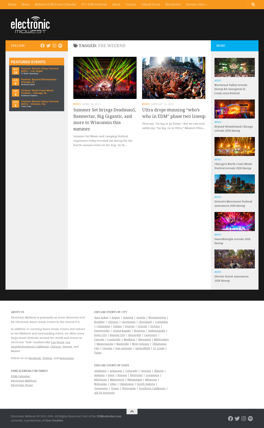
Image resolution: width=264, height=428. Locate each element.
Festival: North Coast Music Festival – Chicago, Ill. (37, 91)
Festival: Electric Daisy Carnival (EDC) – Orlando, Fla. (39, 102)
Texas (115, 388)
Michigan (100, 379)
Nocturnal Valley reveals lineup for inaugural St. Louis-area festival (230, 89)
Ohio (113, 384)
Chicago (55, 346)
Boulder (99, 322)
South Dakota (146, 384)
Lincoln (99, 339)
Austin (140, 317)
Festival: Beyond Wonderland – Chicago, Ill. (39, 80)
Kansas (122, 375)
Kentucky (136, 375)
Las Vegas (57, 342)
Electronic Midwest (23, 380)
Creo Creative (54, 420)
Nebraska (100, 384)
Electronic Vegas (22, 385)
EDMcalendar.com (109, 416)
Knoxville (134, 335)
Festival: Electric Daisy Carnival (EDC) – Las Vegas (39, 69)
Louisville (114, 339)
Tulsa (98, 352)
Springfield (142, 348)
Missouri (151, 379)
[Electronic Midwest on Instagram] (54, 45)
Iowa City (100, 335)
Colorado (131, 370)
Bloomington (157, 317)
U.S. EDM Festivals (94, 4)
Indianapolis (156, 330)
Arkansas (116, 370)
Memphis (144, 339)
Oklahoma (127, 384)
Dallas (117, 326)
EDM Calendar (20, 376)
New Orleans (140, 344)
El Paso (155, 326)
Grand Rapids (122, 330)
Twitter (47, 358)
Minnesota (117, 379)
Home (12, 4)
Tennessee (101, 388)
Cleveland (145, 322)
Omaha (107, 348)
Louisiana (152, 375)
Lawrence (150, 335)
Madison (129, 339)
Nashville (122, 344)
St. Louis (158, 348)
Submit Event (150, 4)
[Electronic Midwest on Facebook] (42, 45)
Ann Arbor (101, 317)
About (116, 4)
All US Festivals (104, 392)
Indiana (99, 375)
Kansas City (117, 335)
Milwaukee (161, 339)
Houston (139, 330)
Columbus (103, 326)
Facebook (35, 358)
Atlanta (128, 317)
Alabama (100, 370)
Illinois (159, 370)
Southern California (152, 388)
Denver (130, 326)
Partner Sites (195, 4)
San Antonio (123, 348)
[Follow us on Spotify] (60, 45)
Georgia (146, 370)
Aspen (116, 317)
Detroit (67, 346)
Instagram (67, 358)
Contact (131, 4)
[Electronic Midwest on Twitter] (48, 45)
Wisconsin (129, 388)
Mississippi (134, 379)
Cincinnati (128, 322)
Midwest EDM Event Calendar (55, 4)
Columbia (161, 322)
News (26, 4)
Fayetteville (102, 330)
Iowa (111, 375)
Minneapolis (105, 344)
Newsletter (173, 4)
